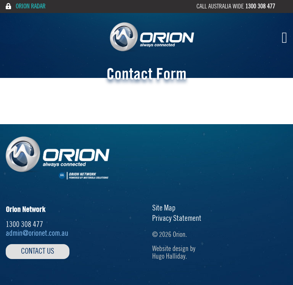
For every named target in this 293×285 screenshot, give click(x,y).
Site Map (163, 208)
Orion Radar (25, 6)
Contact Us (37, 251)
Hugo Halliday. (169, 256)
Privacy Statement (176, 218)
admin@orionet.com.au (37, 233)
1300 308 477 (260, 6)
